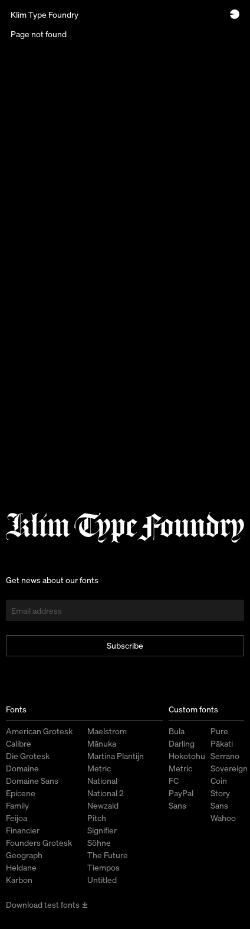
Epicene (20, 793)
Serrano (224, 755)
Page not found (39, 34)
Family (17, 805)
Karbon (19, 879)
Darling (182, 743)
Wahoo (223, 817)
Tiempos (103, 867)
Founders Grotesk (39, 842)
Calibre (18, 743)
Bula (177, 731)
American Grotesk (39, 731)
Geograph (24, 855)
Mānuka (101, 743)
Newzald (103, 805)
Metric (99, 768)
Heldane (21, 867)
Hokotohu (187, 755)
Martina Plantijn (115, 755)
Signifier (102, 830)
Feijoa (16, 817)
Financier (23, 830)
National (102, 780)
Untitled (102, 879)
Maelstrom (107, 731)
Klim (44, 14)
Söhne (99, 842)
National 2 (105, 793)
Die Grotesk (28, 755)
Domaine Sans (32, 780)
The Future (107, 855)
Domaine (22, 768)
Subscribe (125, 645)
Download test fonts (47, 904)
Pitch (96, 817)
